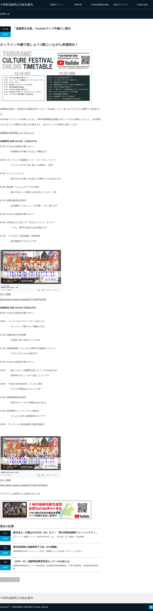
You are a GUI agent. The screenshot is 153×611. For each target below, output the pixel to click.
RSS (151, 607)
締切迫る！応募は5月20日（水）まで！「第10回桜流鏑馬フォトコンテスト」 (55, 532)
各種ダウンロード (121, 5)
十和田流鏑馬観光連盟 (99, 5)
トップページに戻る (9, 579)
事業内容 (78, 5)
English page (142, 5)
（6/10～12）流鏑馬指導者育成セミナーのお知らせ (41, 561)
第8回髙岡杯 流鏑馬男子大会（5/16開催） (36, 547)
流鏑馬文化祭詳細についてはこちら (17, 132)
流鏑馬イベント (56, 5)
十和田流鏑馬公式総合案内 (16, 4)
